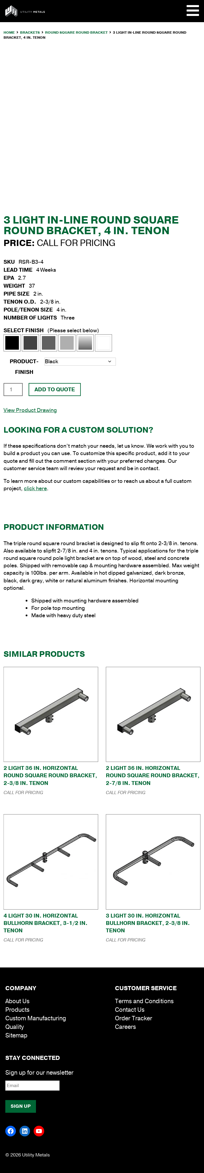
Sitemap (16, 1036)
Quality (14, 1027)
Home (9, 32)
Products (17, 1010)
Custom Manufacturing (35, 1018)
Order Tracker (133, 1018)
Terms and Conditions (144, 1001)
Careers (125, 1027)
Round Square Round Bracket (76, 32)
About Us (17, 1001)
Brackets (30, 32)
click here (35, 488)
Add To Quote (54, 389)
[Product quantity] (13, 389)
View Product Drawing (30, 410)
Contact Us (129, 1010)
